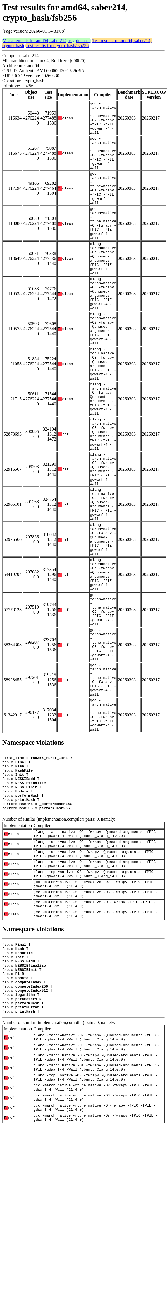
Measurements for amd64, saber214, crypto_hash (46, 40)
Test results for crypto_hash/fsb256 (57, 45)
